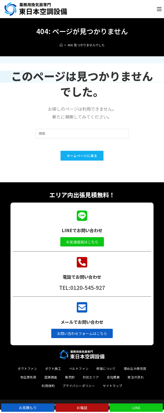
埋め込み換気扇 (135, 372)
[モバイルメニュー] (159, 9)
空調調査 (50, 380)
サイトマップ (112, 389)
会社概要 (113, 380)
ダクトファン (27, 372)
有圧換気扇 (28, 380)
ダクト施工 (53, 372)
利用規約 (48, 389)
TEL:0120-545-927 (82, 291)
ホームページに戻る (82, 159)
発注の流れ (136, 380)
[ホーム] (61, 46)
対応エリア (91, 380)
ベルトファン (79, 372)
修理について (106, 372)
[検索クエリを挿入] (82, 134)
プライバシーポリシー (78, 389)
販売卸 (70, 380)
